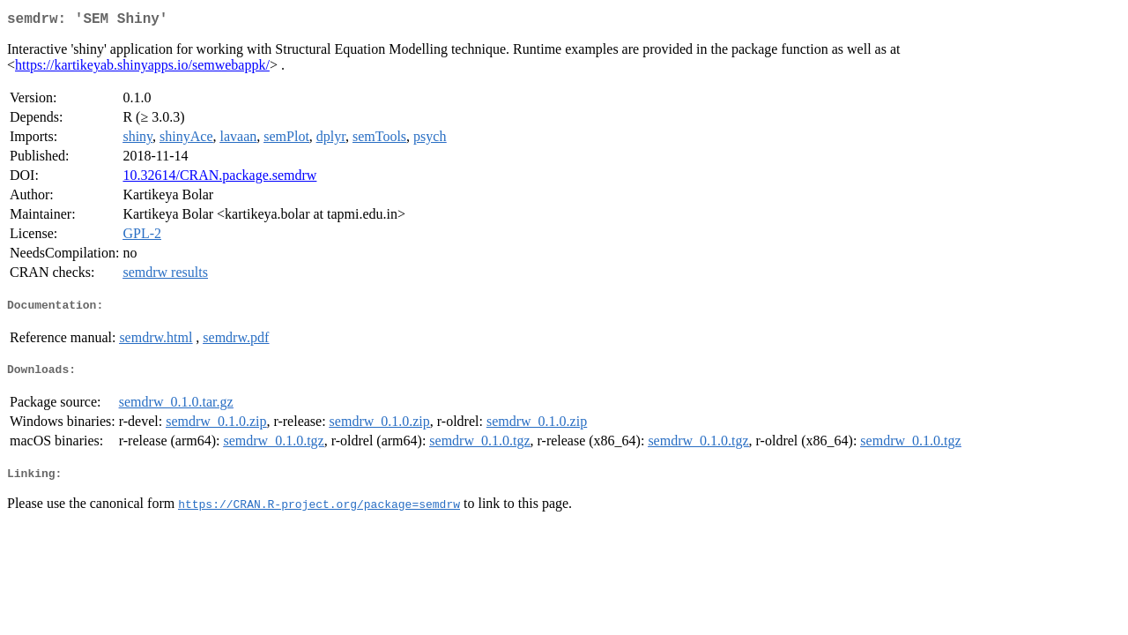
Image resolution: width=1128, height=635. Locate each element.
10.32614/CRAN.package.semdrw (219, 178)
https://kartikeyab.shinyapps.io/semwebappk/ (142, 68)
